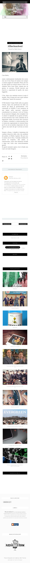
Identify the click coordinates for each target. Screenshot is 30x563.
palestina (5, 517)
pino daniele (9, 517)
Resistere (15, 288)
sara (15, 517)
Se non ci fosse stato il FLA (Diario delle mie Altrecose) (15, 465)
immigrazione (7, 516)
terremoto (21, 517)
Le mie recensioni (18, 512)
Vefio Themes (23, 558)
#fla (10, 513)
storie (17, 517)
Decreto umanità (15, 406)
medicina (23, 516)
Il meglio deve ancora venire (15, 445)
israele (11, 516)
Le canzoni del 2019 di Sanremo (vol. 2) (15, 366)
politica (23, 512)
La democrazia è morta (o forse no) (15, 426)
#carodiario (24, 158)
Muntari (18, 513)
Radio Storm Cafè (15, 237)
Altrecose (13, 513)
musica (5, 513)
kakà (18, 516)
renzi (13, 517)
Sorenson (11, 176)
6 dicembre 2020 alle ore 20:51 (15, 178)
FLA (15, 513)
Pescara (24, 513)
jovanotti (15, 516)
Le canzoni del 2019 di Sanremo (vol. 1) (15, 387)
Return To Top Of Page (15, 560)
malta (20, 516)
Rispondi (16, 192)
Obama (21, 513)
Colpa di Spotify (15, 308)
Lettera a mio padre (15, 346)
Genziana (15, 327)
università (25, 517)
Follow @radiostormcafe (18, 248)
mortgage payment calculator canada (15, 190)
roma (8, 513)
